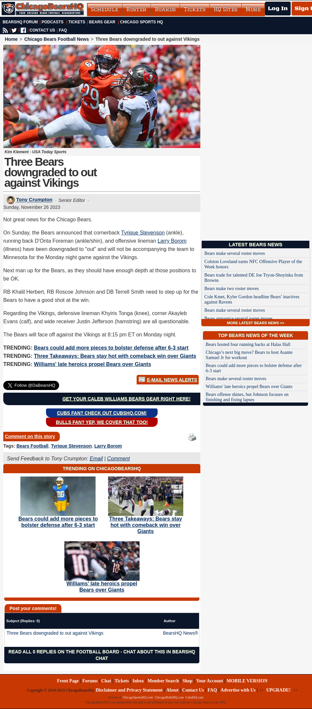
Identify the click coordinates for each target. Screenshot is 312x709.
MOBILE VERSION (247, 680)
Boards (165, 9)
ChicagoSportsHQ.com (138, 697)
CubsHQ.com (195, 697)
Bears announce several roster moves (238, 318)
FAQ (63, 30)
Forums (90, 680)
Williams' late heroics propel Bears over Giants (92, 364)
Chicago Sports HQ (141, 22)
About (172, 690)
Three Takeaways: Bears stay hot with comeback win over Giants (115, 356)
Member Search (163, 680)
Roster (136, 9)
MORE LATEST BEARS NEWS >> (255, 323)
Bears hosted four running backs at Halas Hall (248, 344)
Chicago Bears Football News (56, 39)
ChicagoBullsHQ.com (169, 697)
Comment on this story (30, 436)
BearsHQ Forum (20, 22)
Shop (187, 680)
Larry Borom (172, 241)
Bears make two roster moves (231, 288)
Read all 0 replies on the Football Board (64, 651)
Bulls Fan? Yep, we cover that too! (102, 422)
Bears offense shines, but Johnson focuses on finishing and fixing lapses (247, 397)
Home (11, 39)
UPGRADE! (278, 690)
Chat (106, 680)
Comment (118, 458)
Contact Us (193, 690)
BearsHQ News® (180, 633)
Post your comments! (33, 608)
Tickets (195, 9)
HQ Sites (225, 9)
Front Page (67, 680)
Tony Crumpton (34, 200)
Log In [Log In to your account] (278, 8)
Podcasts (53, 22)
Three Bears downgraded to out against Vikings (55, 633)
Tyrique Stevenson (143, 232)
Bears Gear (102, 22)
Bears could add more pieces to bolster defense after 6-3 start (111, 348)
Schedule (104, 9)
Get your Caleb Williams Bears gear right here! (126, 399)
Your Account (209, 680)
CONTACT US (42, 30)
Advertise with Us (238, 690)
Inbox (138, 680)
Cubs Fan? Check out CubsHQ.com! (102, 413)
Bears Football (32, 446)
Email (96, 458)
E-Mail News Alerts (172, 379)
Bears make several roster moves (234, 253)
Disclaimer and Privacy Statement (129, 690)
